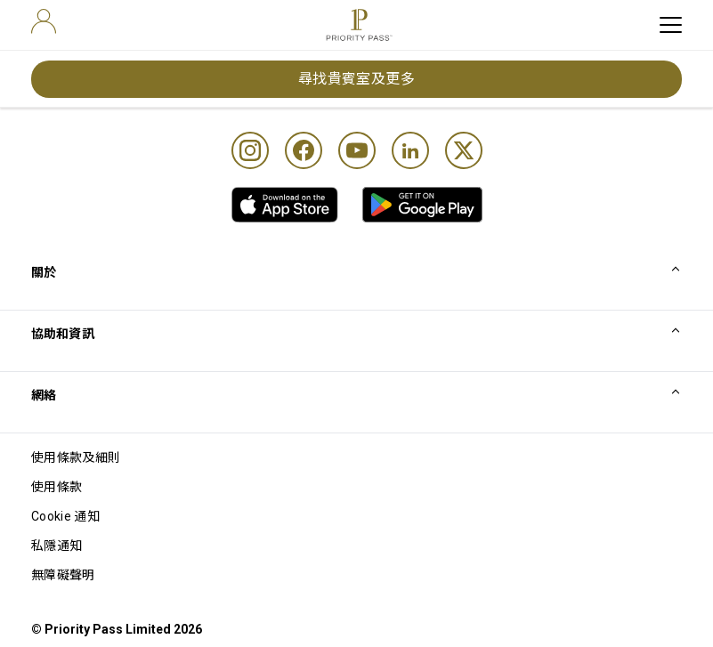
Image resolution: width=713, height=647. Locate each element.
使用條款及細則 (75, 457)
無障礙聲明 (63, 575)
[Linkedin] (410, 150)
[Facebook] (303, 150)
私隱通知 (56, 545)
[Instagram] (250, 150)
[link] (284, 204)
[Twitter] (463, 150)
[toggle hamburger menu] (671, 25)
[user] (43, 21)
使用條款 (56, 487)
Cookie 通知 (65, 516)
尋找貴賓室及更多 (357, 78)
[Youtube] (357, 150)
